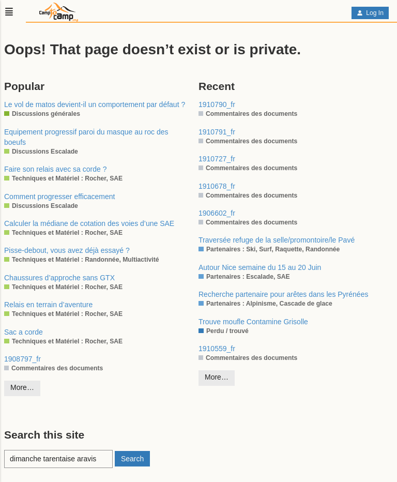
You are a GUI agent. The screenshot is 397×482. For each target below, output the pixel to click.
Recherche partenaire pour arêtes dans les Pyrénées (283, 294)
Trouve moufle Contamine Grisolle (253, 322)
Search (132, 459)
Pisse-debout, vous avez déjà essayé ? (67, 250)
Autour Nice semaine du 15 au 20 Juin (259, 267)
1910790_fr (216, 104)
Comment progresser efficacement (59, 196)
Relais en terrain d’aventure (48, 304)
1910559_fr (216, 348)
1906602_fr (216, 213)
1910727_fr (216, 159)
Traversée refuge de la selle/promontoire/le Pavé (276, 240)
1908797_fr (22, 359)
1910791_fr (216, 132)
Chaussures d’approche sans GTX (59, 278)
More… (22, 387)
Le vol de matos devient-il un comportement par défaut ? (94, 104)
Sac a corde (23, 332)
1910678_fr (216, 186)
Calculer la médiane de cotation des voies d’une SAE (89, 223)
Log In (370, 13)
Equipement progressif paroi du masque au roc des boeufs (86, 137)
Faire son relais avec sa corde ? (55, 169)
